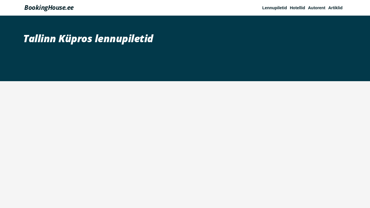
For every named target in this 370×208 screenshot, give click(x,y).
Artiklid (335, 7)
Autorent (316, 7)
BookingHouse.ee (49, 7)
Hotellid (297, 7)
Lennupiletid (274, 7)
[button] (337, 8)
